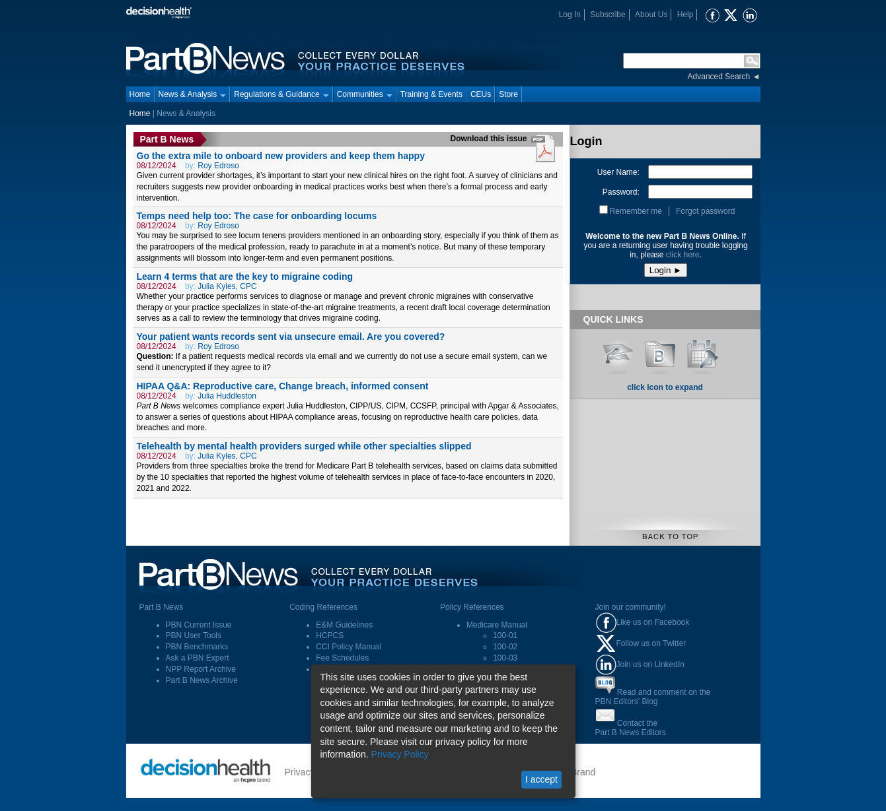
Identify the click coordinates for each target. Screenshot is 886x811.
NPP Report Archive (201, 669)
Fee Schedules (342, 658)
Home (140, 94)
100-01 (505, 635)
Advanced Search (719, 76)
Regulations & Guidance (281, 94)
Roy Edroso (218, 165)
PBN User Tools (193, 635)
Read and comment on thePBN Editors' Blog (653, 697)
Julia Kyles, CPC (227, 286)
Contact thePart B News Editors (630, 728)
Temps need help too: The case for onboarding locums (257, 216)
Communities (364, 94)
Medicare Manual (496, 625)
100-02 (505, 646)
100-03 (505, 658)
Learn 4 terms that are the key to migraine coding (245, 276)
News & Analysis (193, 94)
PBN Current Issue (199, 625)
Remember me (636, 211)
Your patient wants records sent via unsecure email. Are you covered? (291, 336)
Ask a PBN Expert (197, 658)
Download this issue (490, 138)
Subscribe (607, 14)
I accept (541, 779)
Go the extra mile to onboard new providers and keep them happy (281, 155)
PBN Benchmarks (197, 646)
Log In (570, 14)
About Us (651, 14)
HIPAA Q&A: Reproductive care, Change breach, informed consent (283, 386)
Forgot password (705, 211)
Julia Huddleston (227, 396)
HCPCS (330, 635)
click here (683, 254)
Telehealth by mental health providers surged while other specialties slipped (304, 446)
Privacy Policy (400, 754)
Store (508, 94)
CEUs (480, 94)
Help (685, 14)
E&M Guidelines (344, 625)
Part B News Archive (202, 680)
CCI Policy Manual (348, 646)
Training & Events (431, 94)
